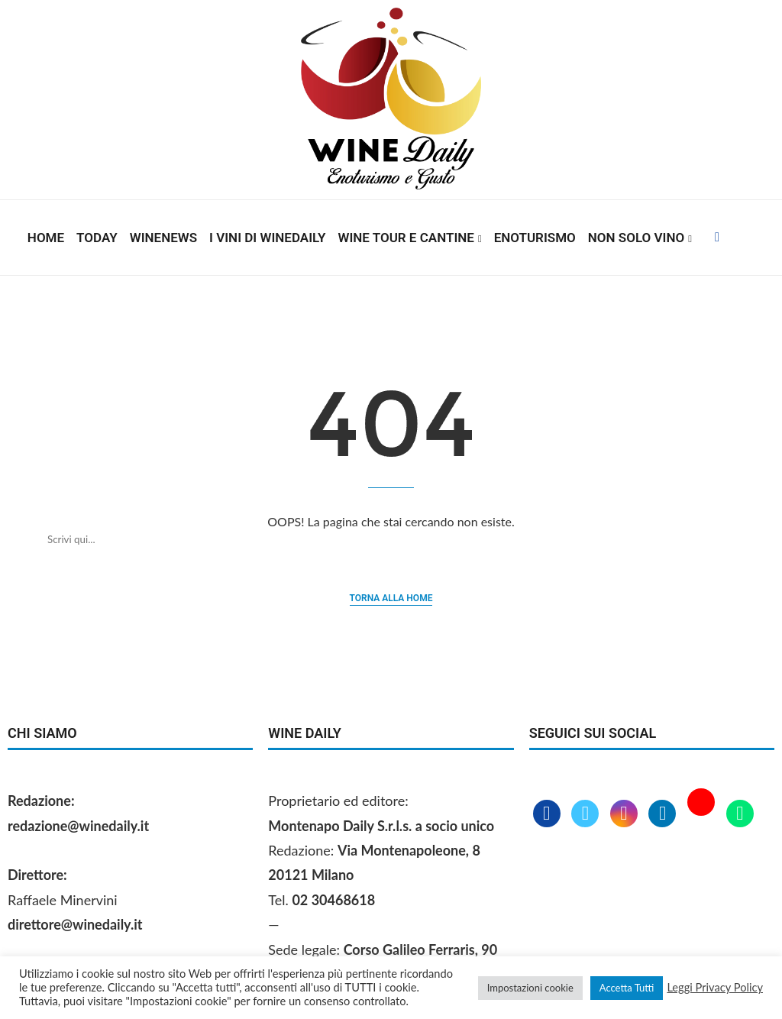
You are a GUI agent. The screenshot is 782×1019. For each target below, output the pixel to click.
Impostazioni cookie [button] (530, 988)
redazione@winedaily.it (78, 825)
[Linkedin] (664, 814)
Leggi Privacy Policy (715, 987)
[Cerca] (375, 539)
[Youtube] (702, 814)
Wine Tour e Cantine (406, 237)
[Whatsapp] (740, 814)
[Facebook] (717, 237)
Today (97, 237)
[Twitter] (586, 814)
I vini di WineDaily (267, 237)
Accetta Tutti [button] (626, 988)
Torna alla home (391, 598)
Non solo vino (636, 237)
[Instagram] (625, 814)
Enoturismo (535, 237)
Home (45, 237)
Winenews (163, 237)
